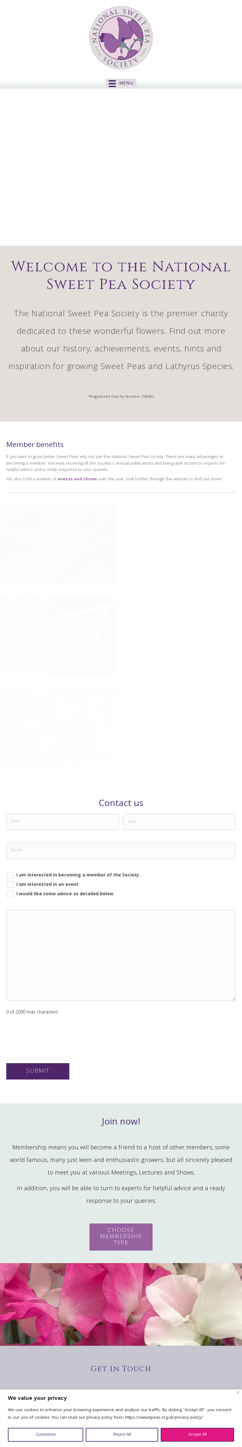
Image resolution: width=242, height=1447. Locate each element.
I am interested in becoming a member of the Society (77, 875)
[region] (121, 1418)
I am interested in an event (47, 884)
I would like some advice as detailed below (64, 894)
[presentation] (54, 1039)
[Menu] (121, 84)
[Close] (237, 1392)
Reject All (122, 1434)
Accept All (197, 1434)
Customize (46, 1434)
